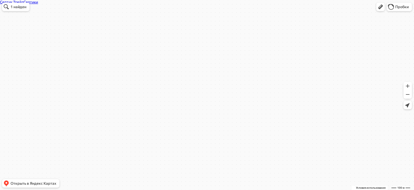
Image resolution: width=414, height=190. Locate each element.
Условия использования (371, 187)
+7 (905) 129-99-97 (178, 59)
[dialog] (204, 55)
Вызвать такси (175, 89)
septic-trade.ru (179, 67)
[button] (380, 7)
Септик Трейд (172, 20)
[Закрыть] (252, 18)
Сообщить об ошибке (234, 89)
